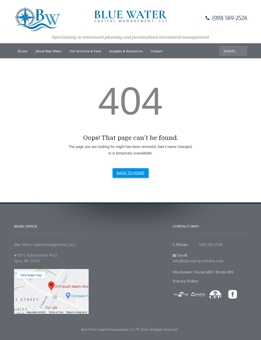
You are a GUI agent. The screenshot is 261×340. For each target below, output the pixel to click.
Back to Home (130, 173)
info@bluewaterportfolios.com (198, 261)
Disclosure (182, 272)
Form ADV (204, 272)
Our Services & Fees (85, 51)
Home (22, 51)
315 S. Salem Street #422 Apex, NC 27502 (35, 258)
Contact (157, 51)
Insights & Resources (126, 51)
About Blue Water (48, 51)
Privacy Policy (185, 281)
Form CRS (225, 272)
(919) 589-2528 (226, 18)
